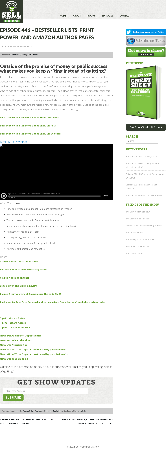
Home (63, 15)
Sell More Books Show (53, 411)
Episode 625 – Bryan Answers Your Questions (142, 186)
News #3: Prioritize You (13, 344)
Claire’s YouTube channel (14, 277)
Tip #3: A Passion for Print (15, 327)
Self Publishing (37, 411)
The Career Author (134, 253)
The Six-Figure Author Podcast (140, 239)
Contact (125, 15)
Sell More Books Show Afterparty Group (23, 269)
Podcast (26, 411)
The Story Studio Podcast (137, 218)
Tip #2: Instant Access (13, 322)
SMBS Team (32, 55)
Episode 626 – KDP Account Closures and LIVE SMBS (145, 176)
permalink (80, 411)
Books (91, 15)
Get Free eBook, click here (146, 127)
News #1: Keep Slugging (14, 358)
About (77, 15)
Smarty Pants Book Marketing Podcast (144, 225)
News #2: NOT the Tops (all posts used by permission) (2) (34, 354)
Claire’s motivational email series (19, 261)
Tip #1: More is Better (13, 318)
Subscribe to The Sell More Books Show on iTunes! (29, 117)
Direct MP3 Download (14, 142)
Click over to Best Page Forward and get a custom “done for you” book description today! (53, 301)
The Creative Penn (134, 232)
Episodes (107, 15)
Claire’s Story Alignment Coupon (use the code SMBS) (31, 293)
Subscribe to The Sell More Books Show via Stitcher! (30, 133)
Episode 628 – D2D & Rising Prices (141, 156)
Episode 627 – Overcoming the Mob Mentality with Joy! (142, 165)
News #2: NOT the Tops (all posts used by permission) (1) (34, 349)
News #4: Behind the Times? (16, 340)
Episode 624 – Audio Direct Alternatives (144, 195)
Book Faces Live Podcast (137, 246)
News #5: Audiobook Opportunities (21, 335)
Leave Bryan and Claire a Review (18, 285)
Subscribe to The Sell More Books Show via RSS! (28, 125)
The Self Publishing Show (138, 211)
